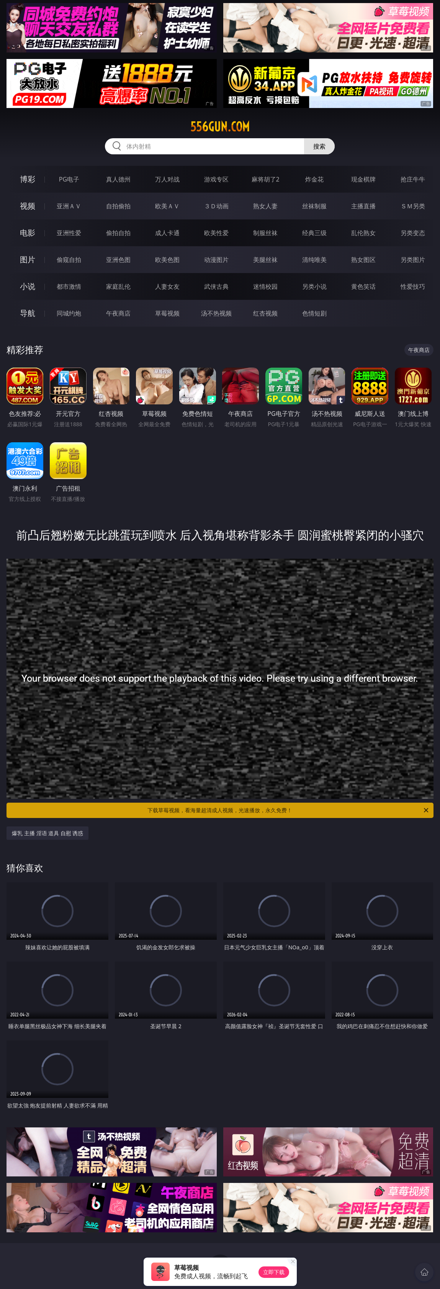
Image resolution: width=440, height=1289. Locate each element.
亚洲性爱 (69, 233)
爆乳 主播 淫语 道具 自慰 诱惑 (47, 833)
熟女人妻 (265, 206)
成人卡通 (167, 233)
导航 (27, 313)
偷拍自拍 (118, 233)
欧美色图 (167, 259)
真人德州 (118, 179)
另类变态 (413, 233)
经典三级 (314, 233)
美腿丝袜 (265, 259)
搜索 (319, 146)
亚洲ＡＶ (69, 206)
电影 (27, 232)
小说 (27, 286)
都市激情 (69, 286)
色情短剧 (314, 313)
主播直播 (363, 206)
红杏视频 (265, 313)
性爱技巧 (413, 286)
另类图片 (413, 259)
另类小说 (314, 286)
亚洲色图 (118, 259)
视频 (27, 206)
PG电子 (69, 179)
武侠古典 (216, 286)
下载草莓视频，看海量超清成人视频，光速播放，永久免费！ (288, 810)
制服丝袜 (265, 233)
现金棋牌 (363, 179)
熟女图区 (363, 259)
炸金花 (314, 179)
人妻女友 (167, 286)
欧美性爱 (216, 233)
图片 (27, 259)
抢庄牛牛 (413, 179)
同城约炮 (69, 313)
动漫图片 (216, 259)
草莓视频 (167, 313)
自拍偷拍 (118, 206)
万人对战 (167, 179)
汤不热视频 (216, 313)
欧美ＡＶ (167, 206)
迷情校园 (265, 286)
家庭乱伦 (118, 286)
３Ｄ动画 (216, 206)
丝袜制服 (314, 206)
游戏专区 (216, 179)
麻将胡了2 (266, 179)
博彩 (27, 179)
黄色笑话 (363, 286)
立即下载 (274, 1272)
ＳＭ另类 (413, 206)
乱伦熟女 (363, 233)
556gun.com (220, 126)
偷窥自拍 (69, 259)
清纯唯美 (314, 259)
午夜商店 (118, 313)
